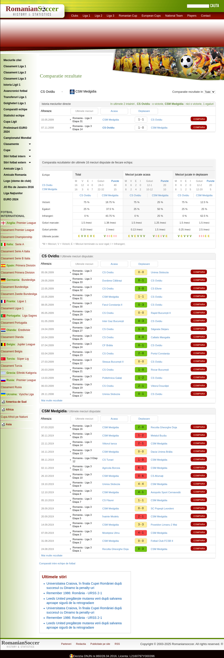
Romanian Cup (128, 15)
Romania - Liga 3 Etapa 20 (82, 378)
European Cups (151, 15)
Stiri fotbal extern (15, 162)
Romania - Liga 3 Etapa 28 (82, 321)
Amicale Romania (15, 174)
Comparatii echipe (15, 109)
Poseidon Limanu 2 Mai (164, 524)
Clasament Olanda (12, 337)
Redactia (81, 644)
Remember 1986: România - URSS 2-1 (74, 593)
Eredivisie (24, 330)
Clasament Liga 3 (15, 78)
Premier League (26, 222)
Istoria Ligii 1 (12, 84)
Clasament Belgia (11, 351)
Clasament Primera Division (18, 272)
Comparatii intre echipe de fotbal (57, 563)
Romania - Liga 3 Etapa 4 (82, 525)
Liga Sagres (29, 315)
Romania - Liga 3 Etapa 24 (82, 345)
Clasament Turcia (11, 365)
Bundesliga (28, 279)
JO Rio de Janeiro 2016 (19, 187)
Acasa (114, 111)
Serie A (19, 244)
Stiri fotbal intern (15, 156)
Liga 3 (110, 15)
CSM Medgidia (111, 119)
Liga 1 (86, 15)
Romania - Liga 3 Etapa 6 (82, 508)
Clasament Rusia (11, 387)
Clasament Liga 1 (15, 66)
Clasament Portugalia (14, 322)
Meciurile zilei (12, 60)
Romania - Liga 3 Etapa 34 (82, 272)
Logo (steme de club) (17, 181)
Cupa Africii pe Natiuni (14, 416)
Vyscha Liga (26, 394)
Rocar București (160, 369)
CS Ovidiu (156, 119)
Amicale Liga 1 (13, 168)
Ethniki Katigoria (27, 372)
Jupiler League (26, 344)
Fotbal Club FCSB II (162, 540)
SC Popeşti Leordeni (162, 508)
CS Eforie (156, 288)
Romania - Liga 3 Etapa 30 (82, 305)
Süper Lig (23, 358)
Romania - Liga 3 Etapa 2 (82, 541)
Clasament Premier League (17, 230)
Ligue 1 (21, 301)
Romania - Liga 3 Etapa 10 (82, 476)
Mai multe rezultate (52, 400)
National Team (174, 15)
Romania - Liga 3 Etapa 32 (82, 289)
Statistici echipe (14, 115)
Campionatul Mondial (17, 137)
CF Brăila (107, 345)
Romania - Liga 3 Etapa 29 (82, 313)
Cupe (7, 150)
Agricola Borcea (111, 468)
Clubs (74, 15)
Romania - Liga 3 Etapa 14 (82, 128)
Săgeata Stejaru (160, 329)
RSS (117, 644)
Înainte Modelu (110, 516)
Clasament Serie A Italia (15, 251)
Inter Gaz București (113, 321)
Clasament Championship (16, 237)
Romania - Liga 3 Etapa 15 (82, 435)
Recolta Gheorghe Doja (164, 427)
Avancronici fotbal (15, 91)
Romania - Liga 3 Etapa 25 (82, 337)
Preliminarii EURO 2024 (15, 129)
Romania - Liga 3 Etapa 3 (82, 533)
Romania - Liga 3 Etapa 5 (82, 516)
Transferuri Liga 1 (15, 97)
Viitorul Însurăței (160, 385)
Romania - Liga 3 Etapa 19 (82, 386)
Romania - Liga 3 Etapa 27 (82, 329)
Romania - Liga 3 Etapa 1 (82, 549)
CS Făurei (108, 500)
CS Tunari (107, 459)
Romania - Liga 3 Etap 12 (85, 460)
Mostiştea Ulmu (111, 533)
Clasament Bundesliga (14, 287)
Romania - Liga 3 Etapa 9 (82, 484)
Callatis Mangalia (160, 337)
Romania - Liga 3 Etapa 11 (82, 468)
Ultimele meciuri (84, 111)
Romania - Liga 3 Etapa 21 (82, 370)
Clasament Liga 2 (15, 72)
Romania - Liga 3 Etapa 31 (82, 120)
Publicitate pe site (100, 644)
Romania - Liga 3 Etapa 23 (82, 353)
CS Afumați (157, 476)
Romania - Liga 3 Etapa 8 (82, 492)
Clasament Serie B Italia (15, 258)
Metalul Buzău (159, 435)
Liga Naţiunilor (13, 193)
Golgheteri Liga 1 (15, 103)
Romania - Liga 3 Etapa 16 (82, 427)
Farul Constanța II (112, 304)
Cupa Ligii (10, 121)
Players (191, 15)
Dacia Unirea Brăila (161, 451)
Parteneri (66, 644)
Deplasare (144, 111)
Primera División (25, 265)
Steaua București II (113, 361)
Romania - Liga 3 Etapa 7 (82, 500)
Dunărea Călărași (112, 280)
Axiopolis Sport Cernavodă (165, 492)
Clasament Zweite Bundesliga (19, 294)
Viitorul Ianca (109, 443)
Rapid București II (161, 313)
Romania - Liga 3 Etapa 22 (82, 361)
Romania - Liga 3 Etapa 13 (82, 452)
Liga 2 (98, 15)
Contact (205, 15)
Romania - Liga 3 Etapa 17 (82, 394)
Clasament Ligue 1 (12, 308)
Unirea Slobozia (160, 272)
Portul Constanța (160, 353)
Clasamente (11, 144)
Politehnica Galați (112, 378)
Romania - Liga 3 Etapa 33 (82, 280)
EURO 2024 (11, 199)
